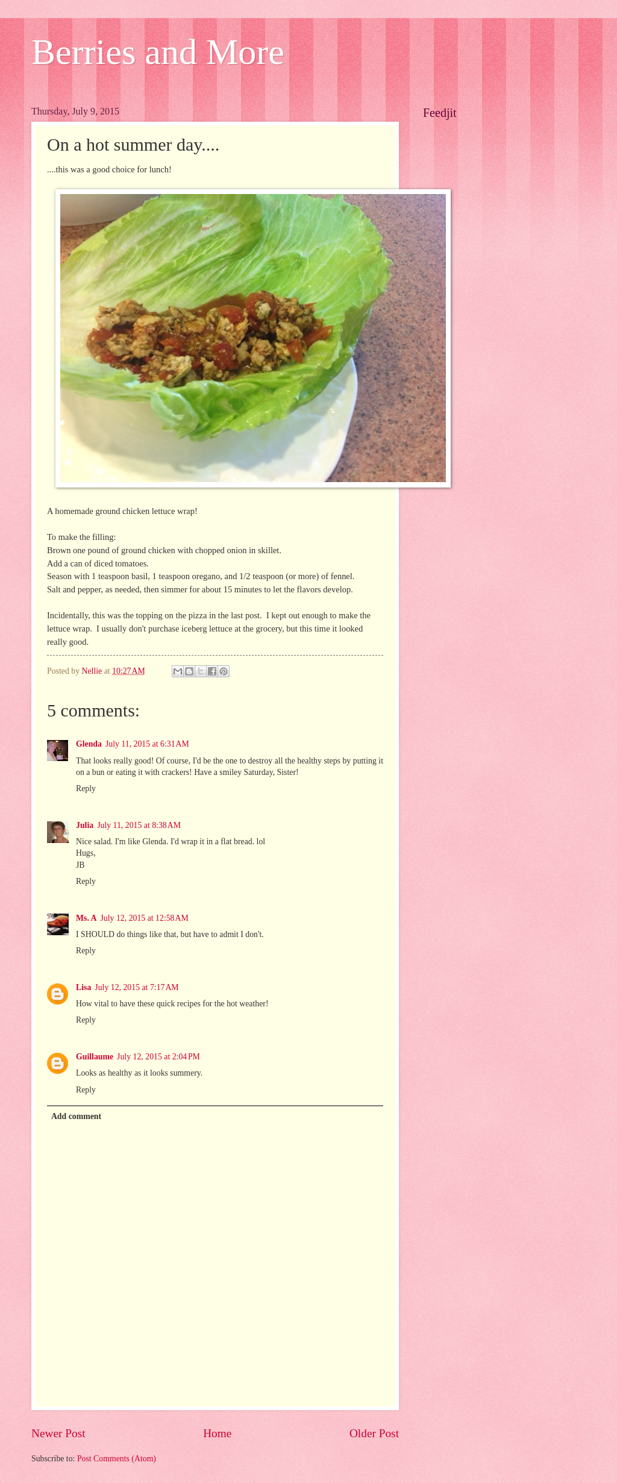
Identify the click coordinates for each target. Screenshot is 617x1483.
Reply (86, 788)
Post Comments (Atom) (116, 1458)
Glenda (89, 743)
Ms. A (86, 918)
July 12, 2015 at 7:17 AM (136, 987)
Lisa (83, 987)
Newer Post (58, 1433)
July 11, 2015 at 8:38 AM (139, 825)
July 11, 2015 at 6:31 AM (147, 743)
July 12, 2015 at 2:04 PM (158, 1056)
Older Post (374, 1433)
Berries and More (157, 52)
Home (217, 1433)
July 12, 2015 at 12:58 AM (145, 918)
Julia (84, 825)
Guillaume (94, 1056)
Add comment (76, 1116)
